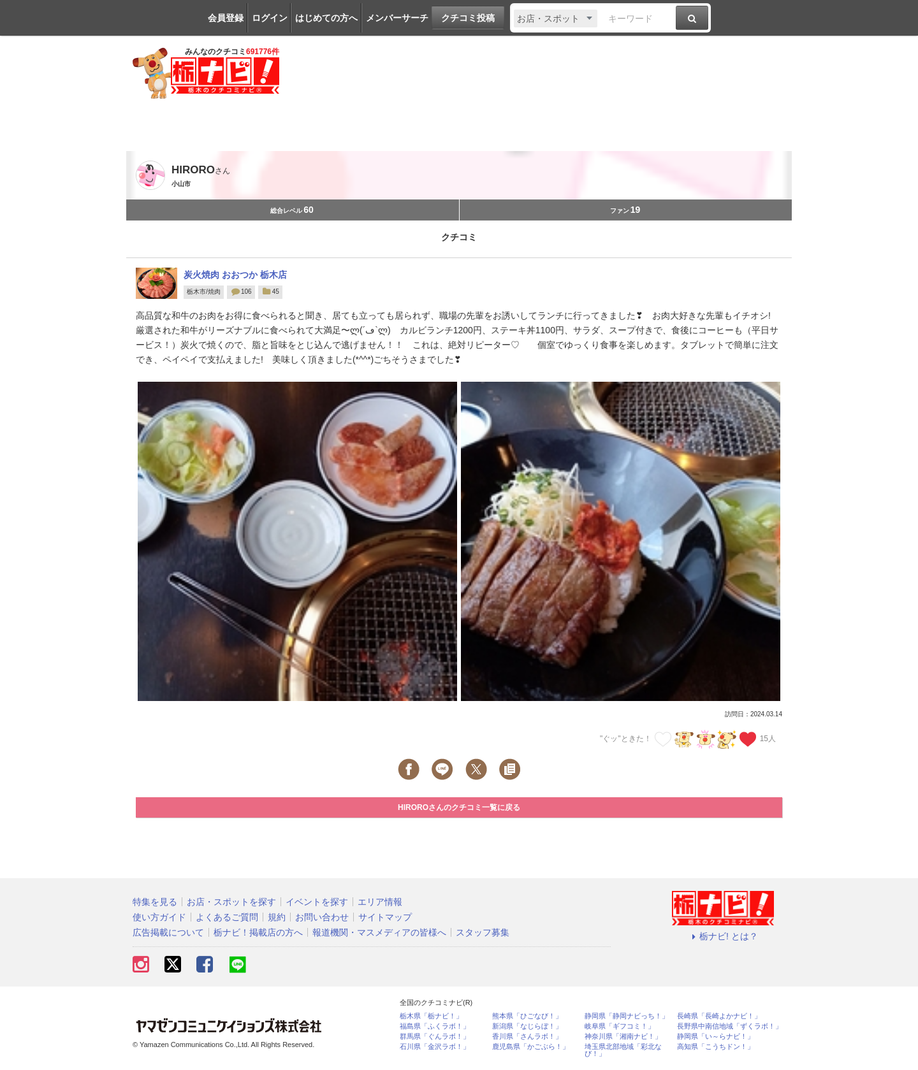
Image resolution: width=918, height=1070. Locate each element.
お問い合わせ (322, 917)
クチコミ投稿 (468, 18)
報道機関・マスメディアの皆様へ (379, 932)
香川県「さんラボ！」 (527, 1036)
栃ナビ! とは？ (723, 936)
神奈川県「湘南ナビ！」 (623, 1036)
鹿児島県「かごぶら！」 (530, 1046)
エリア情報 (380, 902)
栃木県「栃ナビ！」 (431, 1016)
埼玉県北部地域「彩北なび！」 (623, 1050)
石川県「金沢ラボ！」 (435, 1046)
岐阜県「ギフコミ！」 (620, 1026)
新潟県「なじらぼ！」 (527, 1026)
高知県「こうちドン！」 (715, 1046)
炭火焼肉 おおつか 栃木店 (235, 275)
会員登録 (226, 18)
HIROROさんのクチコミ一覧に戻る (459, 807)
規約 (277, 917)
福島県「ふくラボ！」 (435, 1026)
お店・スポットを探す (231, 902)
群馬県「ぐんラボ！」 (435, 1036)
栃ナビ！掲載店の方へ (258, 932)
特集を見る (155, 902)
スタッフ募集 (482, 932)
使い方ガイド (159, 917)
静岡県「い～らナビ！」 (715, 1036)
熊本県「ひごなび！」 (527, 1016)
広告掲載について (168, 932)
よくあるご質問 (227, 917)
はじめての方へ (326, 18)
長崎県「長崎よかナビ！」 (719, 1016)
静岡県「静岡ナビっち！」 (627, 1016)
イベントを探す (317, 902)
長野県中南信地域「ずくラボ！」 (729, 1026)
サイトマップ (385, 917)
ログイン (270, 18)
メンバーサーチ (397, 18)
